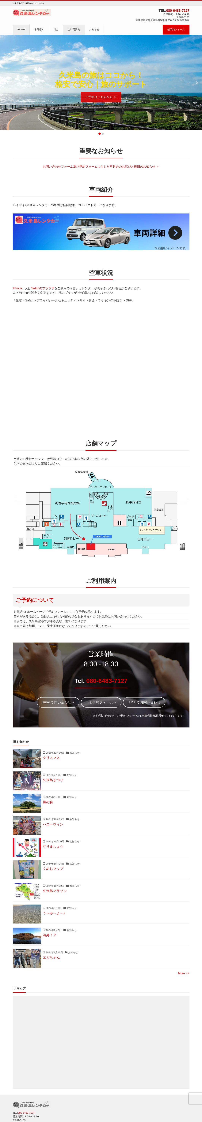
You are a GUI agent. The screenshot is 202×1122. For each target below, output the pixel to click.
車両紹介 (39, 29)
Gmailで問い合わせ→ (58, 702)
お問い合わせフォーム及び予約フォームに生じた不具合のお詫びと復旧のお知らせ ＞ (101, 166)
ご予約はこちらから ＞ (100, 97)
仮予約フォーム (176, 29)
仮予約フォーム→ (101, 702)
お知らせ (94, 29)
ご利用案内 (74, 29)
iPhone (17, 288)
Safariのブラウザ (42, 288)
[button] (5, 82)
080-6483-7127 (177, 11)
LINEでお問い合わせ (144, 702)
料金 (55, 29)
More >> (183, 973)
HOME (21, 29)
